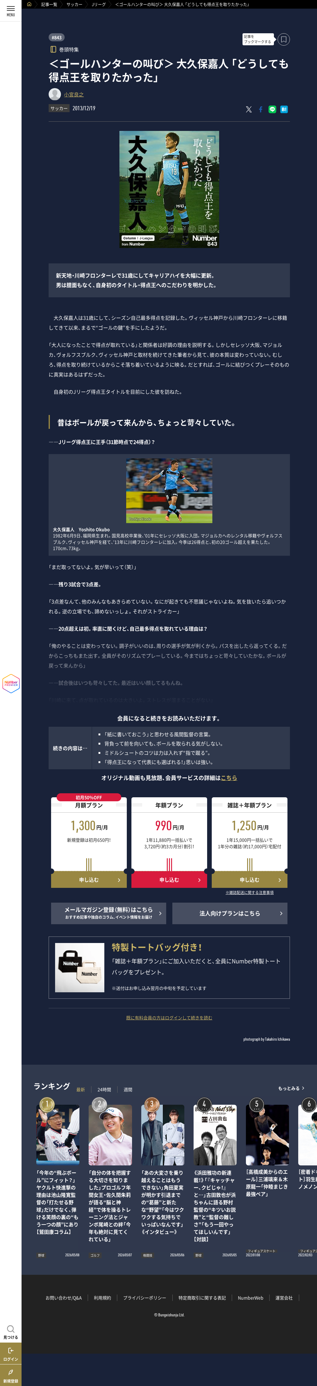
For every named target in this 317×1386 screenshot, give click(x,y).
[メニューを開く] (11, 11)
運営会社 (284, 1298)
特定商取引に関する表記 (202, 1298)
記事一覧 (49, 4)
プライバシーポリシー (144, 1298)
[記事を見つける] (11, 1331)
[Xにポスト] (249, 109)
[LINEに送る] (272, 109)
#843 (57, 37)
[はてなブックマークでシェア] (284, 109)
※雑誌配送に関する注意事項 (250, 892)
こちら (229, 778)
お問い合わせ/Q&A (64, 1298)
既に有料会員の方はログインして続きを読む (169, 1017)
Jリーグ (99, 4)
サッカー (74, 4)
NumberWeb (250, 1298)
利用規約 (102, 1298)
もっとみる (289, 1088)
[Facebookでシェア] (260, 109)
